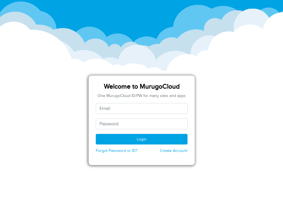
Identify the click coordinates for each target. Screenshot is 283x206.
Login (142, 139)
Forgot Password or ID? (116, 150)
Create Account (174, 150)
